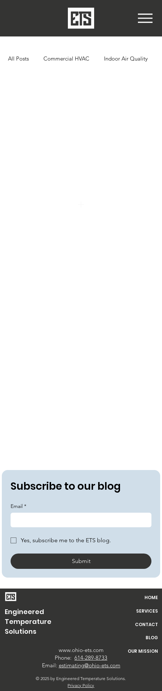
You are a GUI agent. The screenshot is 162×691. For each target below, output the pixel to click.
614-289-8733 (90, 657)
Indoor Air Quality (126, 58)
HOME (151, 597)
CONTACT (146, 624)
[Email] (79, 520)
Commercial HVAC (66, 58)
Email (18, 506)
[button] (145, 18)
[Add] (81, 204)
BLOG (152, 637)
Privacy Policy (81, 685)
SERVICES (147, 611)
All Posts (18, 58)
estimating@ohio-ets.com (89, 665)
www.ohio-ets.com (81, 650)
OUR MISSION (143, 651)
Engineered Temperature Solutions (28, 621)
